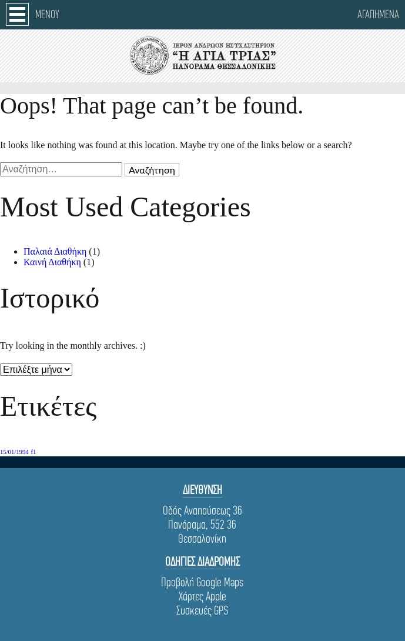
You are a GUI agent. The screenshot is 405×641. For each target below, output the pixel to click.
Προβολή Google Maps (202, 582)
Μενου (47, 14)
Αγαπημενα (378, 14)
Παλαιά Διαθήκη (55, 251)
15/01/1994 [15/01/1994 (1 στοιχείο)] (14, 452)
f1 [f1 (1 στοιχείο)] (33, 452)
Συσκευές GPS (202, 610)
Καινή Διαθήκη (52, 262)
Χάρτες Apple (202, 596)
